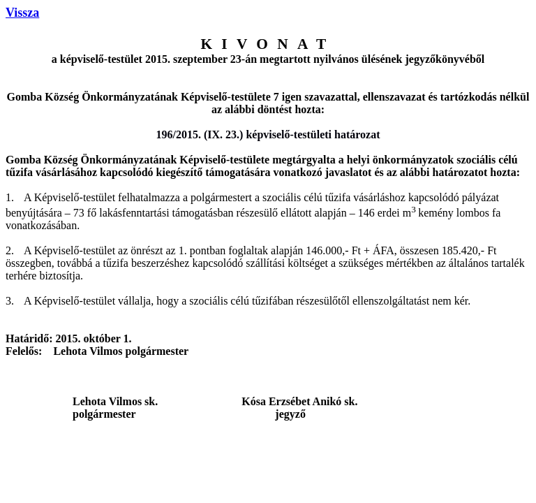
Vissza (22, 13)
